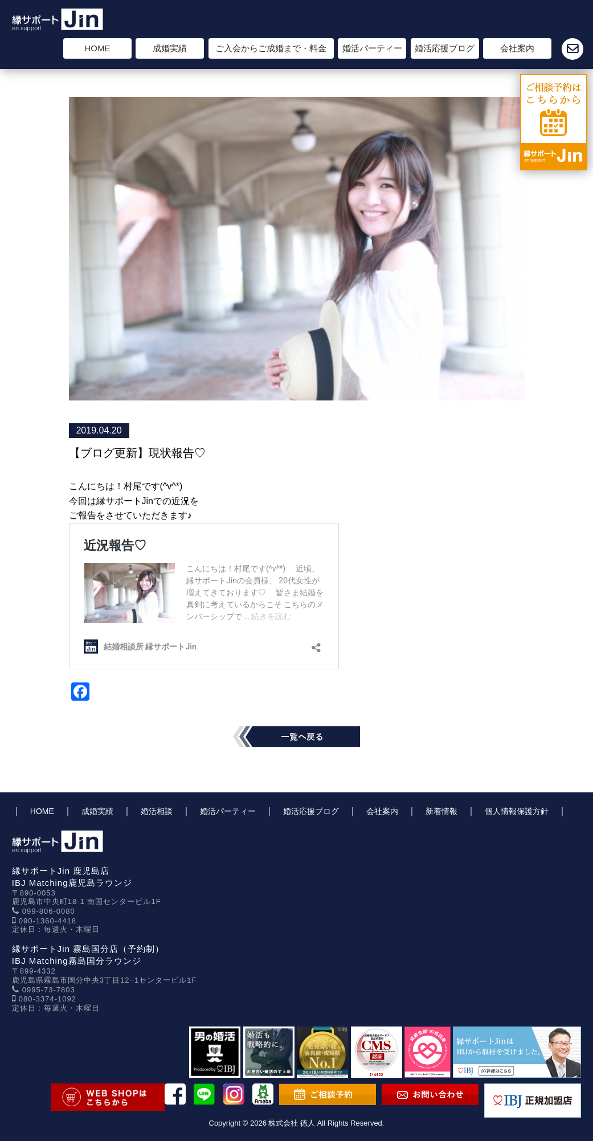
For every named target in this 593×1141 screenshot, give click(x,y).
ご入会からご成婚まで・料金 (270, 48)
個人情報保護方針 (517, 811)
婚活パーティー (372, 48)
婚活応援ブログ (445, 48)
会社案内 (517, 48)
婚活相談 (157, 811)
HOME (98, 48)
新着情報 (441, 811)
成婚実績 (170, 48)
